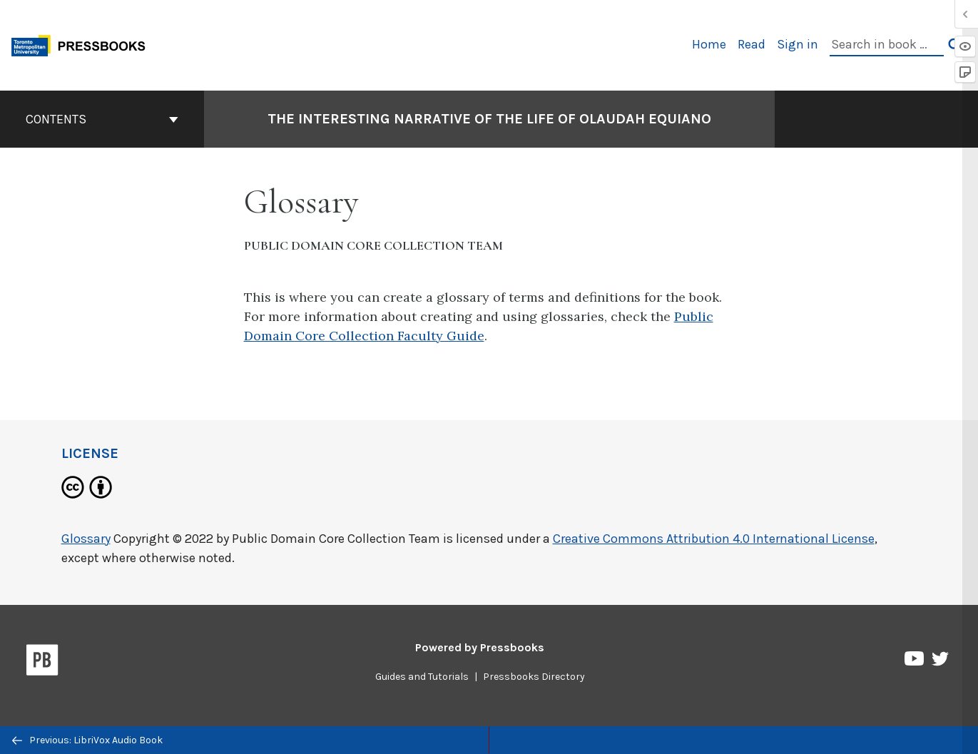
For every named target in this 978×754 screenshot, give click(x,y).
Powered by (479, 647)
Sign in (797, 44)
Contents (102, 119)
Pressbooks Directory (534, 677)
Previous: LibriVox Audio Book (87, 740)
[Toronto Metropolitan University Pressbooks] (83, 44)
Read (751, 44)
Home (709, 44)
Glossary (86, 538)
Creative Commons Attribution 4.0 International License (714, 538)
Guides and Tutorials (422, 677)
